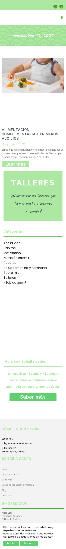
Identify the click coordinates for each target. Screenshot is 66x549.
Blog (4, 490)
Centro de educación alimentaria (18, 485)
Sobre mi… (11, 272)
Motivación (12, 253)
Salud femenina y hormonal (25, 268)
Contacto (6, 495)
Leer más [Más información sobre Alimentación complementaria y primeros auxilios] (15, 164)
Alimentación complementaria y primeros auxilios (30, 134)
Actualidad (12, 243)
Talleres (10, 277)
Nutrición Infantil (16, 258)
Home (5, 469)
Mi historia (7, 480)
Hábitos (10, 248)
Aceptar (11, 543)
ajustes (48, 536)
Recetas (10, 262)
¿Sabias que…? (15, 282)
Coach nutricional (10, 474)
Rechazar (29, 543)
